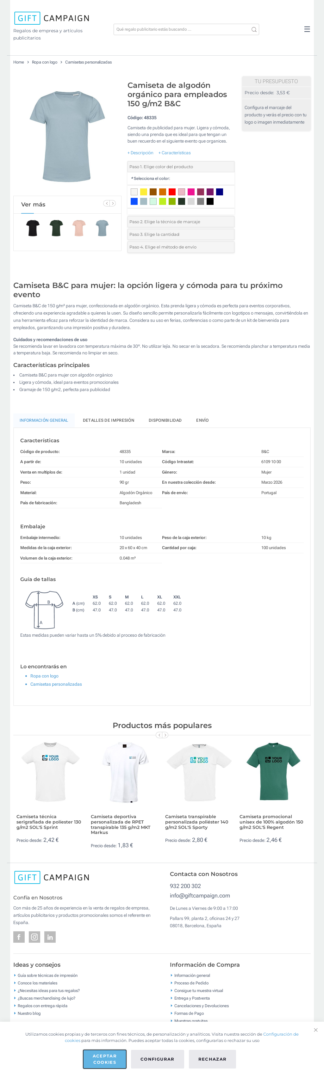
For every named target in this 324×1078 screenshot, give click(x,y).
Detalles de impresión (108, 420)
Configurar (157, 1059)
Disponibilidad (165, 420)
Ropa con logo (45, 62)
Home (18, 62)
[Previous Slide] (106, 203)
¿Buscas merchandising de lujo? (46, 997)
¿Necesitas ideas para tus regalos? (49, 990)
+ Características (175, 152)
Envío (202, 420)
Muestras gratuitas (191, 1020)
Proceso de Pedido (191, 982)
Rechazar (212, 1059)
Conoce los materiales (37, 982)
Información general (192, 975)
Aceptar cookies (105, 1059)
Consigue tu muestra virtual (198, 990)
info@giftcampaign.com (200, 895)
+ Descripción (140, 152)
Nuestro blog (29, 1013)
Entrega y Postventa (192, 997)
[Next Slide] (112, 203)
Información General (44, 420)
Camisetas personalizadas (88, 62)
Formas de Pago (189, 1013)
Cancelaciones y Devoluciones (201, 1005)
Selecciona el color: (150, 178)
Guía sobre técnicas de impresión (48, 975)
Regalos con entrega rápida (42, 1005)
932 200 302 (185, 886)
